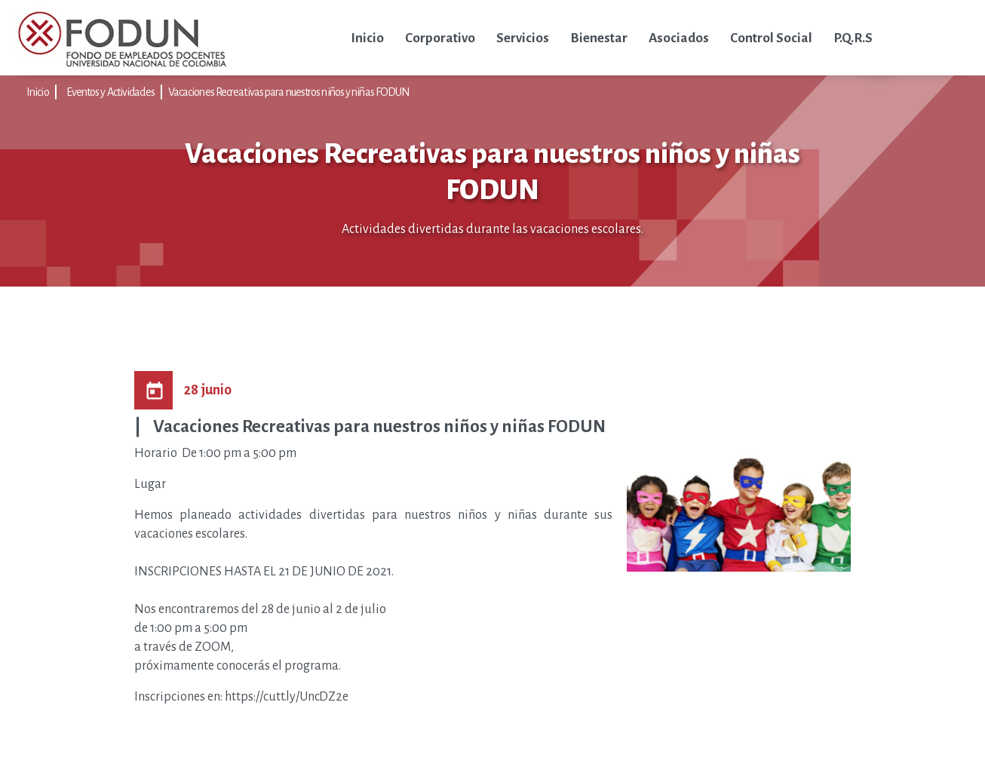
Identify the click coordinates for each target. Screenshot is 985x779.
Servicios (522, 38)
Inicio (367, 38)
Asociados (679, 38)
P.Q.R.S (853, 38)
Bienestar (599, 38)
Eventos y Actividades (110, 92)
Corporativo (440, 38)
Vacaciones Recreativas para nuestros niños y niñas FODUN (289, 92)
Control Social (771, 38)
